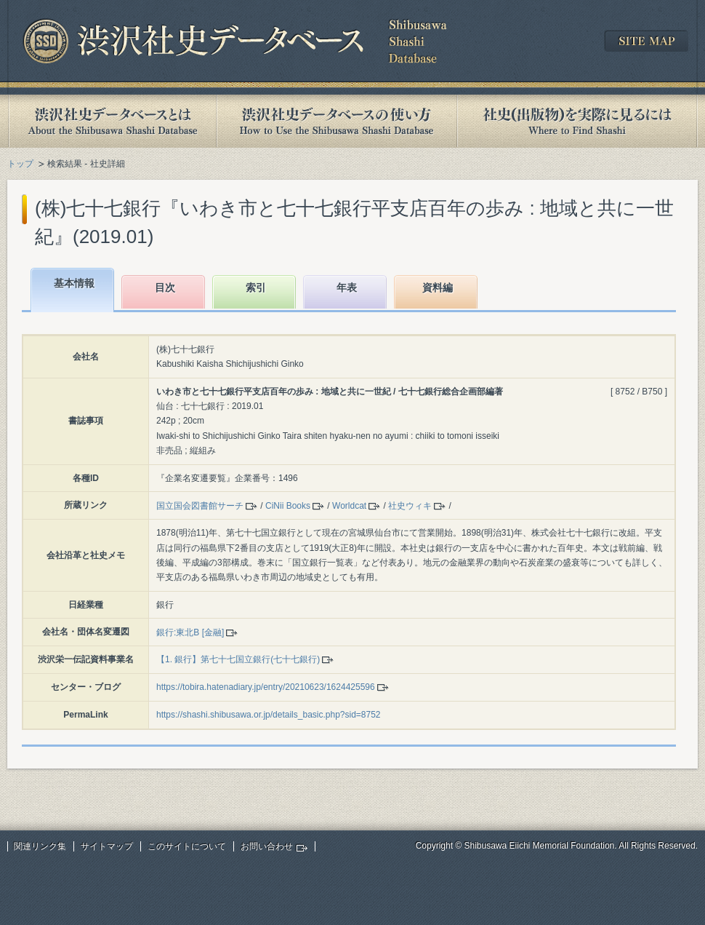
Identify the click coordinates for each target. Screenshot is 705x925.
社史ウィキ (410, 506)
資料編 (437, 287)
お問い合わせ (267, 846)
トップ (20, 164)
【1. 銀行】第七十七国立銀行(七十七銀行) (238, 659)
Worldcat (349, 506)
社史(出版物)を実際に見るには (577, 121)
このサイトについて (187, 846)
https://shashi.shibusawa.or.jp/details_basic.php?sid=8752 (268, 715)
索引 (256, 287)
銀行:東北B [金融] (190, 632)
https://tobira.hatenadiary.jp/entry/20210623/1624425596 (265, 687)
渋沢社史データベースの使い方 (336, 121)
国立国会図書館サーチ (199, 506)
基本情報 (74, 283)
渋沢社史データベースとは (111, 121)
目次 (165, 287)
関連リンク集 (40, 846)
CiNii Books (287, 506)
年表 (347, 287)
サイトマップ (107, 846)
